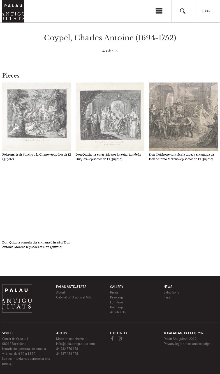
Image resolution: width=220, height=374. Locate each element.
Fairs (167, 297)
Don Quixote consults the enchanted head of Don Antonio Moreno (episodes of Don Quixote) (36, 245)
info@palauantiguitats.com (75, 344)
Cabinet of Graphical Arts (74, 297)
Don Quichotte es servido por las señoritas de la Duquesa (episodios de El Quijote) (108, 157)
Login (206, 11)
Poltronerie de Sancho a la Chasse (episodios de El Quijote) (36, 157)
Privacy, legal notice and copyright (188, 344)
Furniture (116, 302)
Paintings (116, 307)
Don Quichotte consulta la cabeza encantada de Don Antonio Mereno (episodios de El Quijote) (181, 157)
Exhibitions (171, 292)
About (60, 292)
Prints (114, 292)
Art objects (118, 312)
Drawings (116, 297)
